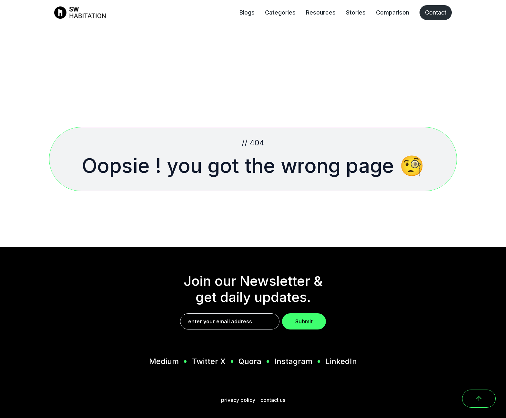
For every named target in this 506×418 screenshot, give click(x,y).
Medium (164, 361)
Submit (304, 321)
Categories (280, 12)
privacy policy (238, 400)
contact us (272, 400)
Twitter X (209, 361)
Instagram (293, 361)
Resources (321, 12)
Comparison (392, 12)
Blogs (247, 12)
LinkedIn (341, 361)
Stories (356, 12)
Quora (249, 361)
